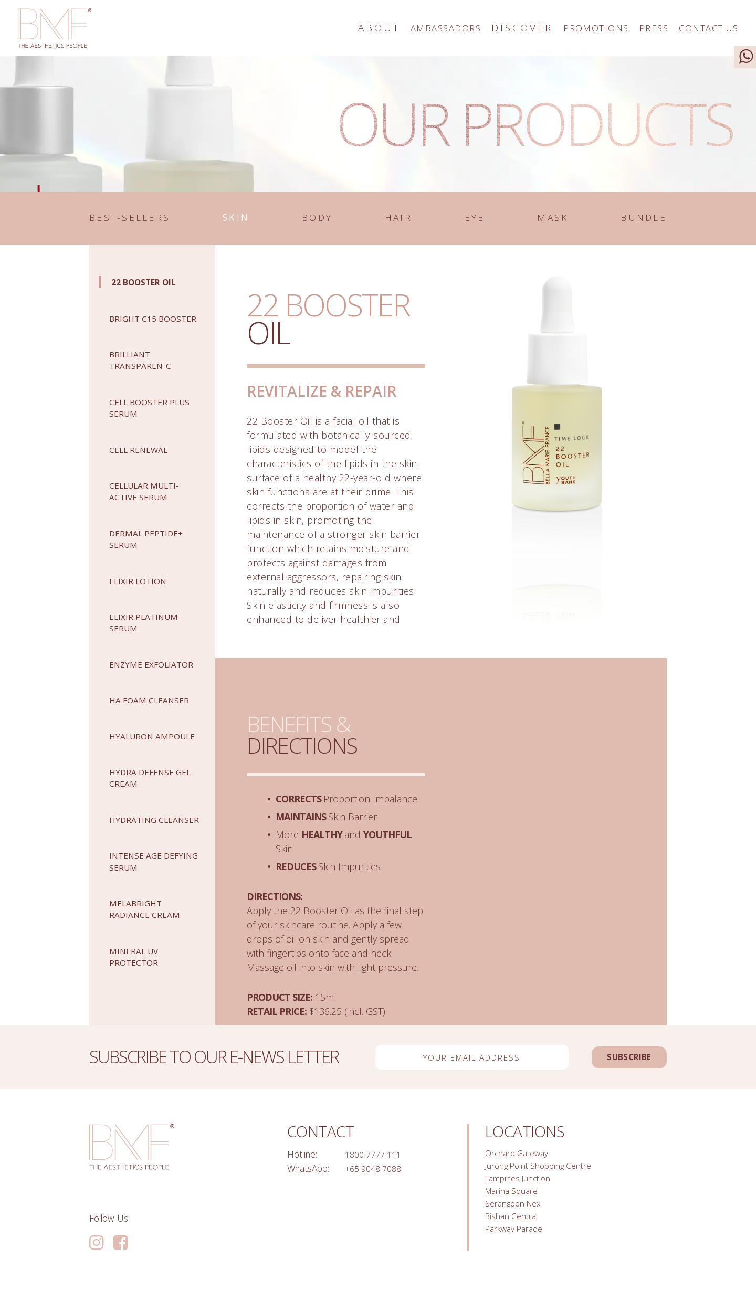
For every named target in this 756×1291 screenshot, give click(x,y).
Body (345, 220)
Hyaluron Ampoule (135, 780)
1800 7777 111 (376, 1158)
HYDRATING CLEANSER (137, 876)
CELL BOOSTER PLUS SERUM (144, 422)
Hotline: (302, 1158)
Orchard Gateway (520, 1158)
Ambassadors (390, 28)
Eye (477, 220)
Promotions (560, 28)
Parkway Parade (517, 1243)
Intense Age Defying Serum (147, 923)
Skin (276, 220)
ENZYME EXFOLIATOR (138, 685)
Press (631, 28)
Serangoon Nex (516, 1215)
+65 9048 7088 (376, 1172)
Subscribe (614, 1061)
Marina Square (514, 1201)
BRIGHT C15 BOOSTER (137, 327)
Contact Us (699, 28)
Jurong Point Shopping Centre (543, 1172)
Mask (541, 220)
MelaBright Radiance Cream (151, 971)
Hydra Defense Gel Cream (148, 828)
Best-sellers (161, 220)
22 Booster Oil (151, 285)
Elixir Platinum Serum (150, 637)
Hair (416, 220)
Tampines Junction (521, 1186)
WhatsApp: (308, 1172)
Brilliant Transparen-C (146, 375)
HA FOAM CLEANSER (133, 733)
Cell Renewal (144, 464)
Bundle (626, 220)
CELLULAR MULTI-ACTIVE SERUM (151, 506)
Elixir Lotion (142, 595)
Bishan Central (513, 1229)
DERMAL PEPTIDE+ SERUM (153, 554)
